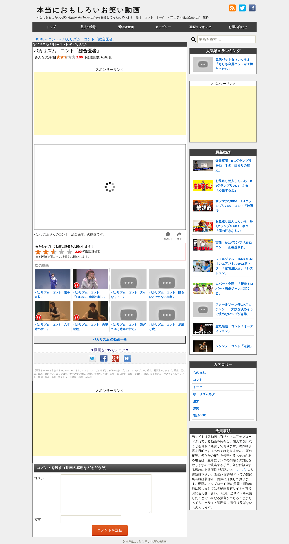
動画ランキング (200, 27)
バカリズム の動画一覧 (110, 339)
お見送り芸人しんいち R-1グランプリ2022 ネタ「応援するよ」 (234, 185)
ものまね (199, 373)
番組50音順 (126, 27)
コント (197, 380)
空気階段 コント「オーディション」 (234, 328)
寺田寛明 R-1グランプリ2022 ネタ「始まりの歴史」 (233, 165)
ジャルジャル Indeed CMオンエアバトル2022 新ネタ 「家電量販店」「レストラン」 (234, 266)
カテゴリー (163, 27)
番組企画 (199, 416)
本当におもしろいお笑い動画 (89, 10)
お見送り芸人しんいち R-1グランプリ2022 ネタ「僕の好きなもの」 (234, 226)
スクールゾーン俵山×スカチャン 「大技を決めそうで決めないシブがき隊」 (234, 309)
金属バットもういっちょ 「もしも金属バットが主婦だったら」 (234, 64)
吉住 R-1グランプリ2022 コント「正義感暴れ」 (234, 244)
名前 (37, 519)
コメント (43, 478)
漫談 (196, 408)
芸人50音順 (88, 27)
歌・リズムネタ (204, 394)
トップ (51, 27)
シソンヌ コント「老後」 (234, 346)
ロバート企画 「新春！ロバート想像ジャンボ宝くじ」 (234, 288)
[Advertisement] (110, 103)
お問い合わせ (237, 27)
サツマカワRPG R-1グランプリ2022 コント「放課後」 (234, 206)
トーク (197, 387)
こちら (241, 470)
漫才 (196, 401)
